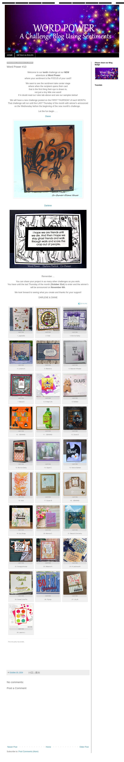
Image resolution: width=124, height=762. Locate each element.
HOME (10, 55)
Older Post (84, 747)
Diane (48, 116)
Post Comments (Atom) (28, 751)
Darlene (48, 205)
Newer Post (12, 747)
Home (48, 747)
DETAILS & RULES (25, 55)
